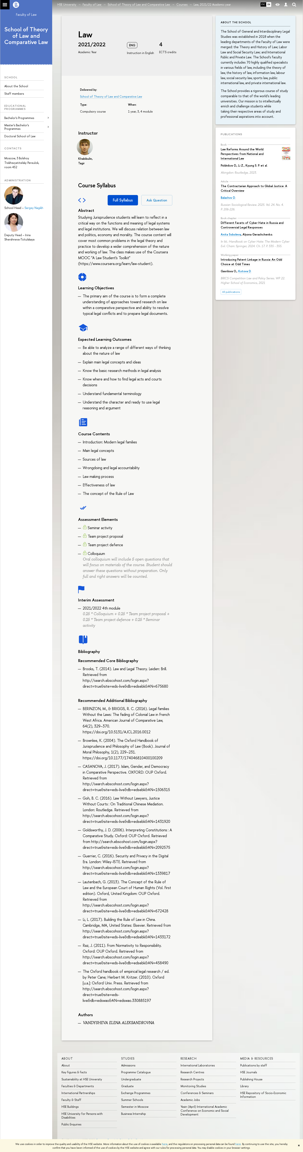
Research (189, 1058)
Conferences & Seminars (197, 1093)
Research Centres (192, 1072)
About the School (16, 86)
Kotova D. (244, 271)
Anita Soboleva (231, 234)
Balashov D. (228, 198)
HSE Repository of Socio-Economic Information (263, 1095)
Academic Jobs (190, 1100)
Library (244, 1086)
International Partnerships (78, 1093)
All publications (231, 292)
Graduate (127, 1086)
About (67, 1058)
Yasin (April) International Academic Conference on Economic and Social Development (205, 1110)
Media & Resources (256, 1058)
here (165, 1144)
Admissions (128, 1065)
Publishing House (251, 1079)
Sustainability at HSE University (82, 1079)
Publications (231, 134)
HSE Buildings (70, 1107)
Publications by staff (253, 1065)
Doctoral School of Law (20, 136)
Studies (128, 1058)
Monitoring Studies (193, 1086)
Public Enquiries (71, 1124)
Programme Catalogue (136, 1072)
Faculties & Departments (78, 1086)
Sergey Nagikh (34, 208)
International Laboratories (198, 1065)
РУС (263, 4)
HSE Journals (248, 1072)
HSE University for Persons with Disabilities (82, 1115)
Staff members (14, 94)
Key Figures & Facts (74, 1072)
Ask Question (157, 200)
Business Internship (133, 1114)
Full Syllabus (123, 200)
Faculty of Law (26, 14)
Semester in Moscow (135, 1107)
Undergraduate (131, 1079)
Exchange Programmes (135, 1093)
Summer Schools (132, 1100)
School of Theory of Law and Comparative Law (26, 35)
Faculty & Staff (71, 1100)
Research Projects (192, 1079)
